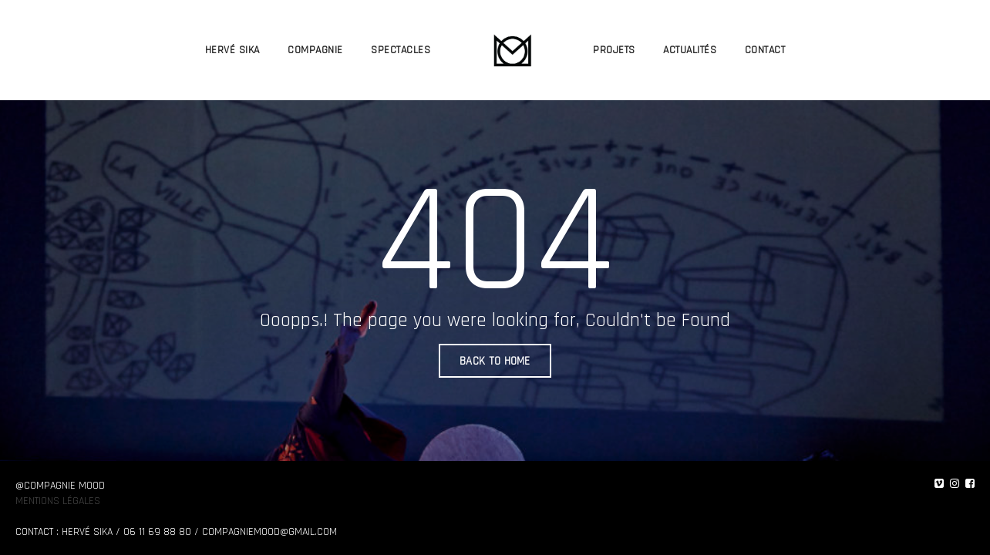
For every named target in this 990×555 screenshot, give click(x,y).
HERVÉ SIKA (232, 50)
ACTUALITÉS (689, 50)
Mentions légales (57, 501)
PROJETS (614, 50)
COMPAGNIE (315, 50)
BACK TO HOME (495, 361)
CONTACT (765, 50)
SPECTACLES (400, 50)
